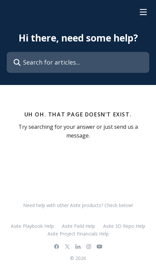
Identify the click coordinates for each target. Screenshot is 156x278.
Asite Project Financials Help (78, 233)
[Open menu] (143, 12)
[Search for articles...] (78, 62)
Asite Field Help (78, 226)
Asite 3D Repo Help (124, 226)
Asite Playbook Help (32, 226)
